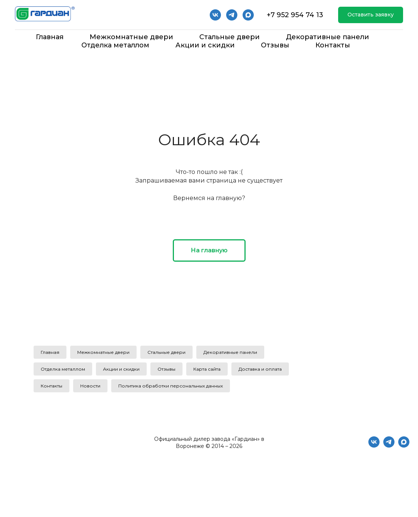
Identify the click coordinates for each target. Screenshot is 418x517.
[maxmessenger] (403, 445)
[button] (370, 15)
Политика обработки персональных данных (170, 386)
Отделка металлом (115, 45)
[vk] (215, 15)
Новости (90, 386)
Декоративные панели (327, 37)
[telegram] (231, 15)
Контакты (332, 45)
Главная (49, 37)
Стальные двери (229, 37)
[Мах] (248, 15)
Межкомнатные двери (131, 37)
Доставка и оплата (260, 369)
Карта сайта (207, 369)
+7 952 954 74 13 (295, 15)
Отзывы (275, 45)
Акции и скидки (205, 45)
